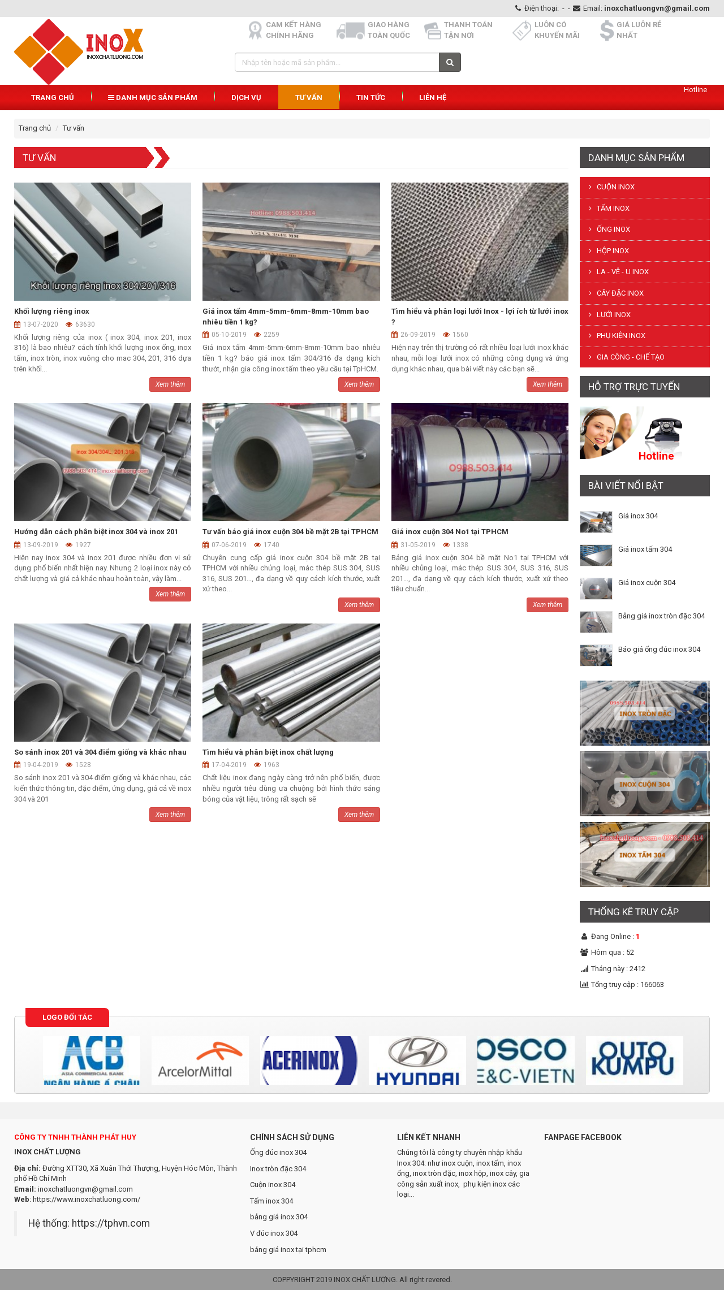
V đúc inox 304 (274, 1233)
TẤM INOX (607, 208)
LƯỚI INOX (608, 314)
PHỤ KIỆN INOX (615, 335)
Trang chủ (52, 97)
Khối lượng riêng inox (51, 311)
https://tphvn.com (111, 1223)
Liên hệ (432, 97)
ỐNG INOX (607, 229)
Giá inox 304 (638, 516)
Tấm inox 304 (271, 1201)
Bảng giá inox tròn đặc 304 (661, 616)
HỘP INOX (607, 250)
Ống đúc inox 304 (278, 1152)
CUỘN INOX (610, 187)
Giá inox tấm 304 (645, 549)
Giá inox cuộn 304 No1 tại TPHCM (449, 531)
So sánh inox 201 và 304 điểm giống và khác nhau (100, 752)
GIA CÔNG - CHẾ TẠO (625, 357)
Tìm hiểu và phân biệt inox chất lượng (268, 752)
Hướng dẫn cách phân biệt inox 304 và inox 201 (96, 531)
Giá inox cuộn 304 (646, 582)
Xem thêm (170, 384)
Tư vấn (308, 97)
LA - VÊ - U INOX (617, 271)
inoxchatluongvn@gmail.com (657, 8)
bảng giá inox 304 (279, 1217)
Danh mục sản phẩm (152, 97)
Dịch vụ (246, 97)
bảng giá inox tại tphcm (288, 1249)
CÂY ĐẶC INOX (614, 293)
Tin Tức (370, 97)
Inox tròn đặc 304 (278, 1169)
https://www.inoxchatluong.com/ (86, 1199)
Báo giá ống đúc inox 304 (659, 649)
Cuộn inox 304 (272, 1184)
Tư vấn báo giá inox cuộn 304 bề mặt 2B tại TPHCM (290, 531)
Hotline (695, 89)
